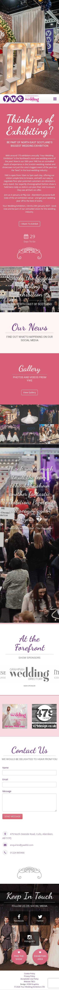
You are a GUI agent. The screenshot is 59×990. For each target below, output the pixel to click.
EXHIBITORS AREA (40, 958)
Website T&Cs (29, 981)
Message (6, 791)
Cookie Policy (29, 973)
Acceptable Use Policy (29, 979)
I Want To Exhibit (29, 223)
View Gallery (29, 392)
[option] (29, 47)
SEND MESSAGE (12, 816)
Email (5, 779)
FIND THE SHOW (19, 958)
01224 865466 (17, 852)
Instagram (29, 939)
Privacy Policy (29, 976)
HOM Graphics (33, 984)
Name (5, 767)
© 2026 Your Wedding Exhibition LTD (29, 987)
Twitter (40, 918)
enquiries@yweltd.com (21, 844)
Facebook (19, 918)
